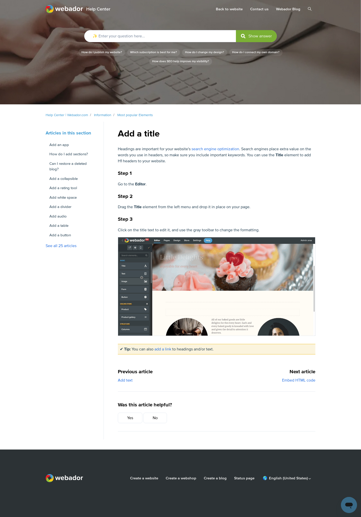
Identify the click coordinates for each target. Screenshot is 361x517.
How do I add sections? (68, 154)
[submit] (256, 36)
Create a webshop (181, 478)
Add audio (58, 216)
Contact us (259, 9)
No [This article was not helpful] (155, 417)
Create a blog (215, 478)
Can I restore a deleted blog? (68, 166)
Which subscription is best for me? (153, 52)
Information (102, 115)
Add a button (60, 235)
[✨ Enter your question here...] (180, 36)
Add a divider (60, 206)
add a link (162, 349)
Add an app (59, 144)
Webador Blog (288, 9)
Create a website (144, 478)
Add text (125, 380)
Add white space (63, 197)
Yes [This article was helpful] (130, 417)
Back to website (229, 9)
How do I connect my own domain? (256, 52)
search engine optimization (215, 149)
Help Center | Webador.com (67, 115)
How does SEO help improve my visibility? (180, 61)
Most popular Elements (135, 115)
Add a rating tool (63, 188)
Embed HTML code (298, 380)
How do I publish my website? (101, 52)
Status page (244, 478)
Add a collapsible (63, 178)
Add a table (58, 225)
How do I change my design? (204, 52)
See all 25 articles (61, 245)
